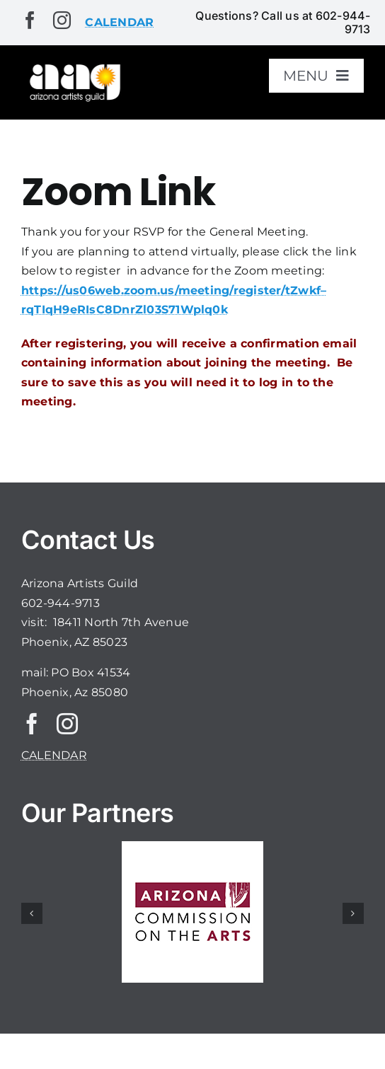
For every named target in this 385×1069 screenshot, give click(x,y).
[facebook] (30, 20)
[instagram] (62, 20)
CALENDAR (54, 755)
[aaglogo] (73, 67)
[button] (31, 913)
